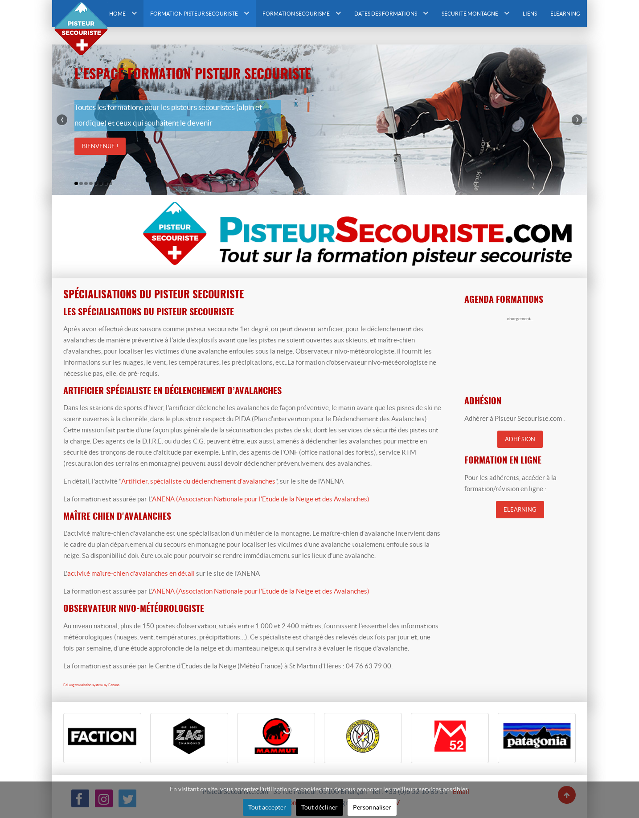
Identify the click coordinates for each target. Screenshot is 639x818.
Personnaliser (372, 807)
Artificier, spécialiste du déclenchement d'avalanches (198, 481)
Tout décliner (319, 807)
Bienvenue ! (100, 146)
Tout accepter (267, 807)
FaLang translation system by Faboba (91, 685)
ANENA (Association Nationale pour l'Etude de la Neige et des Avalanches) (260, 499)
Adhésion (520, 439)
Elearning (520, 509)
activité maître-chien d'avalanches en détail (131, 573)
